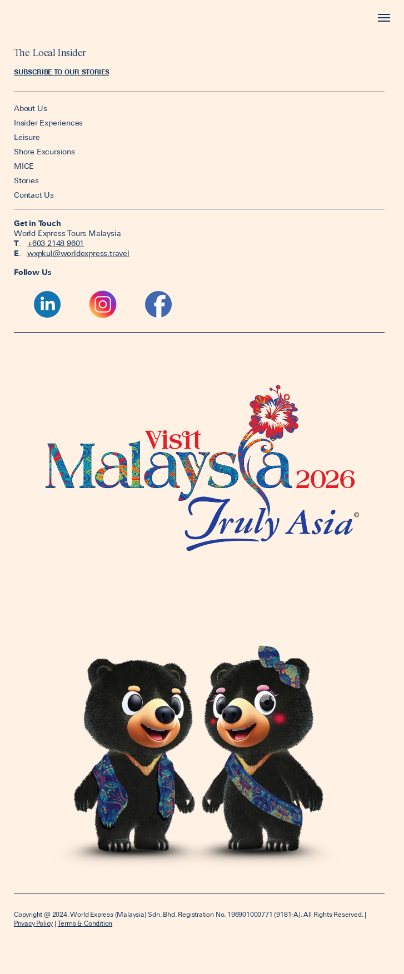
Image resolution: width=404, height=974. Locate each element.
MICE (24, 166)
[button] (61, 72)
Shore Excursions (44, 151)
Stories (26, 180)
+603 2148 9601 (55, 243)
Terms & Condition (85, 923)
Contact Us (34, 194)
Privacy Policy (33, 923)
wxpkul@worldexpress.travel (78, 253)
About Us (31, 108)
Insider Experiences (48, 122)
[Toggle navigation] (381, 18)
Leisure (27, 137)
